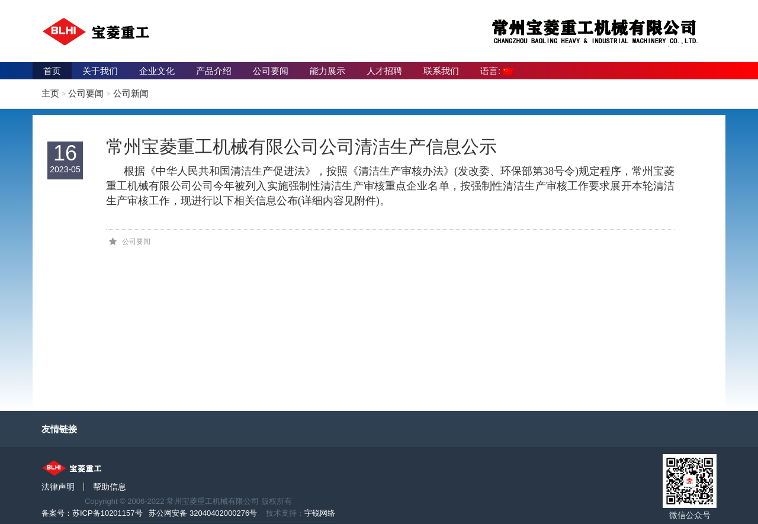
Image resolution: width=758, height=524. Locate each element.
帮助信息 (109, 486)
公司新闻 (131, 93)
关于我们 (100, 71)
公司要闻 (270, 71)
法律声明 (58, 486)
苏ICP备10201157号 (107, 513)
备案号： (56, 513)
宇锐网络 (319, 513)
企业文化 (157, 71)
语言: (496, 71)
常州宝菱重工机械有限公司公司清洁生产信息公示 (301, 146)
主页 (50, 93)
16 (65, 158)
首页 (52, 71)
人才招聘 (384, 71)
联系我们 (441, 71)
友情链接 (59, 429)
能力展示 (327, 71)
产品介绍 (214, 71)
